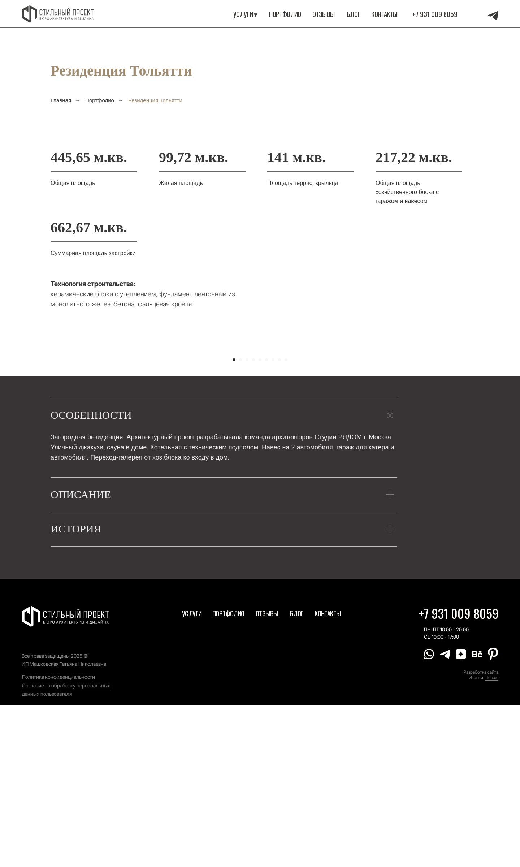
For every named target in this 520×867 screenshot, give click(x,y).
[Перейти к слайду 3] (247, 522)
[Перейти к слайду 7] (273, 522)
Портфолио (99, 100)
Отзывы (323, 14)
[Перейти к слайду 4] (253, 522)
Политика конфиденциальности (58, 839)
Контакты (384, 14)
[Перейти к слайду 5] (260, 522)
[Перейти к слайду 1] (234, 522)
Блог (353, 14)
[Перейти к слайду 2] (240, 522)
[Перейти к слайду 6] (266, 522)
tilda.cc (491, 840)
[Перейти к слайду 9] (286, 522)
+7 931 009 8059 (435, 14)
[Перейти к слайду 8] (279, 522)
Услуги (192, 775)
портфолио (285, 14)
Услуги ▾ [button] (245, 14)
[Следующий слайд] (433, 430)
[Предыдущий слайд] (86, 430)
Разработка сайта (481, 834)
